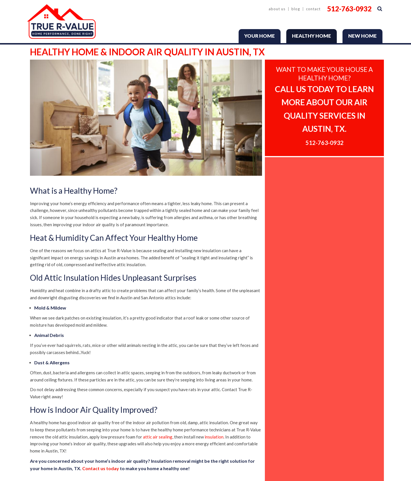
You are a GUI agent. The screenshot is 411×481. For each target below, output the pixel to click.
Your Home (259, 36)
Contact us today (100, 468)
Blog (295, 9)
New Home (362, 36)
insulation (214, 436)
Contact (313, 9)
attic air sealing (157, 436)
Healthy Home (311, 36)
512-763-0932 (349, 9)
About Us (277, 9)
